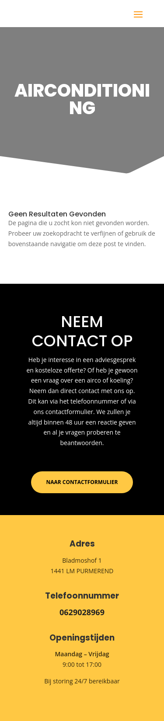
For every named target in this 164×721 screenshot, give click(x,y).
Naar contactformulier (82, 482)
